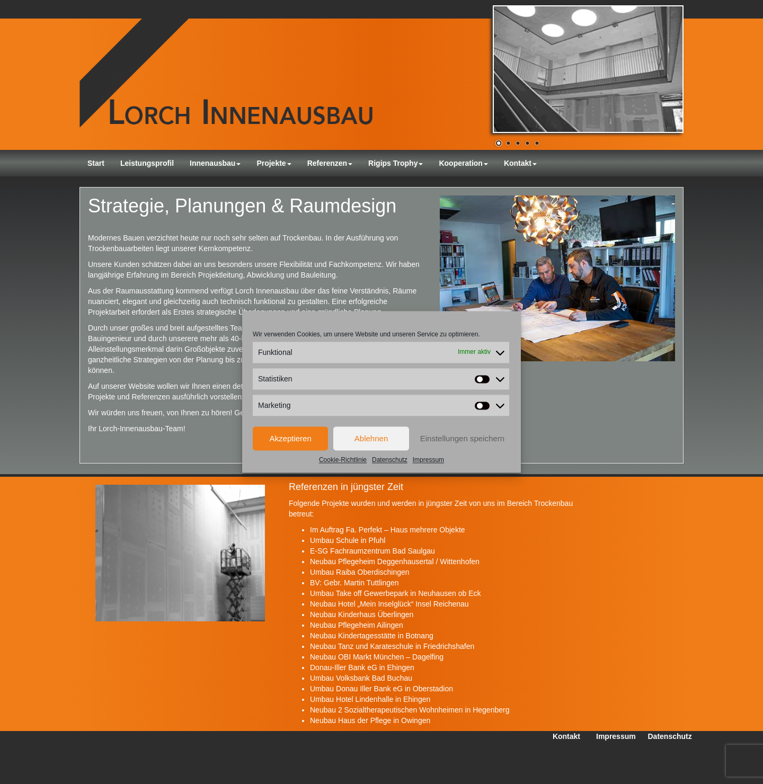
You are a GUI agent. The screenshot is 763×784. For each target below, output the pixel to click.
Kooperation (463, 163)
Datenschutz (389, 460)
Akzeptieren (291, 438)
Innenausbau (215, 163)
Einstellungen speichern (462, 438)
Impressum (428, 460)
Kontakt (520, 163)
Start (95, 163)
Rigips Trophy (395, 163)
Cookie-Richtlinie (343, 460)
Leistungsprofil (147, 163)
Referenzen (329, 163)
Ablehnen (371, 438)
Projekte (273, 163)
